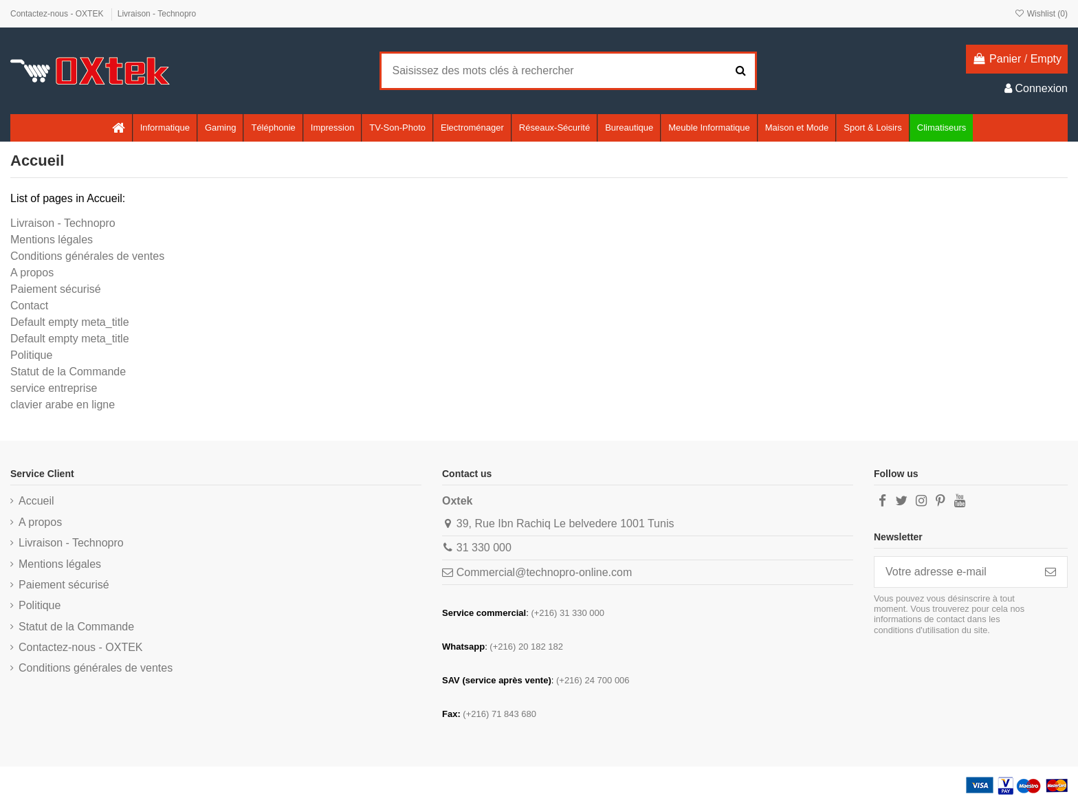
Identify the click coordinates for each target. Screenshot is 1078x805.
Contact (29, 305)
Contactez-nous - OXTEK (58, 14)
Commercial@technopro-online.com (544, 572)
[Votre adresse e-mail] (954, 571)
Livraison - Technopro (157, 14)
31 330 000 (484, 547)
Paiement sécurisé (55, 289)
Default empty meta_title (69, 322)
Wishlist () (1041, 14)
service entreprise (53, 388)
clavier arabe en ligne (62, 404)
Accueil (36, 501)
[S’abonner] (1050, 571)
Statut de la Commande (68, 371)
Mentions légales (51, 239)
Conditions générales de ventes (87, 256)
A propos (32, 272)
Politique (31, 355)
